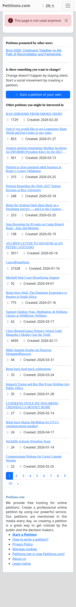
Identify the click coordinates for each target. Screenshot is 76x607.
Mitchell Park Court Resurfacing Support (32, 277)
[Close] (66, 20)
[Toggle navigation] (68, 6)
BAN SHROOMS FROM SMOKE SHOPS (34, 113)
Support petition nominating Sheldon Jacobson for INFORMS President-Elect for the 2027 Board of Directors (36, 151)
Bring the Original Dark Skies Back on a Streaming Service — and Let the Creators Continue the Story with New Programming (34, 208)
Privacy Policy (22, 544)
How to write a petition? (30, 539)
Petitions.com (16, 5)
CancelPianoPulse (17, 262)
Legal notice (21, 563)
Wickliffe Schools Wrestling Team (28, 441)
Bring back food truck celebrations (28, 369)
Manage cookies (24, 549)
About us (19, 559)
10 (10, 483)
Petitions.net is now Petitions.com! (38, 554)
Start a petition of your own (38, 94)
